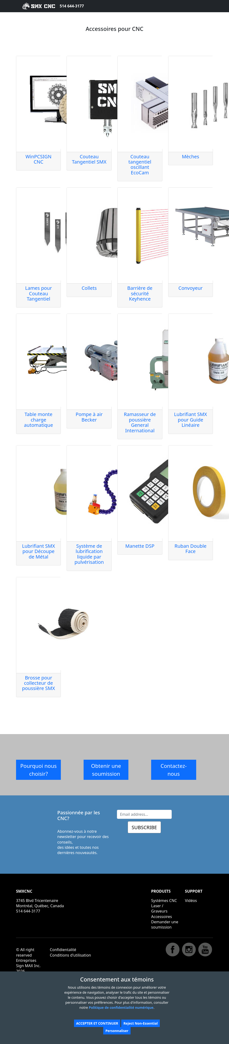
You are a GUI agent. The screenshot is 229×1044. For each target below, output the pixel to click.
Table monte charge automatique (38, 419)
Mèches (190, 156)
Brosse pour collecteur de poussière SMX (38, 683)
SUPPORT (193, 891)
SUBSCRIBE (144, 827)
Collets (89, 288)
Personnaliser (116, 1030)
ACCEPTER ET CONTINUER (97, 1023)
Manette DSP (140, 546)
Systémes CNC (164, 900)
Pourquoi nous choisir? (38, 769)
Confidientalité (63, 949)
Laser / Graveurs (159, 908)
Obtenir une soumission (106, 769)
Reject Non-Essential (140, 1023)
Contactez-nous (173, 769)
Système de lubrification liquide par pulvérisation (89, 554)
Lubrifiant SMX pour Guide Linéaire (190, 419)
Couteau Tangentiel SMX (89, 159)
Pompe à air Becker (89, 417)
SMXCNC (24, 891)
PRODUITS (161, 891)
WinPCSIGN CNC (38, 159)
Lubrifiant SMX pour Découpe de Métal (38, 551)
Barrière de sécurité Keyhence (139, 293)
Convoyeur (190, 288)
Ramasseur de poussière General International (140, 422)
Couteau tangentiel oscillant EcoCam (139, 164)
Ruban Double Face (190, 548)
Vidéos (191, 900)
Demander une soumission (164, 924)
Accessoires (161, 916)
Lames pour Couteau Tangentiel (38, 293)
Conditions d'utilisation (70, 955)
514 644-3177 (72, 6)
